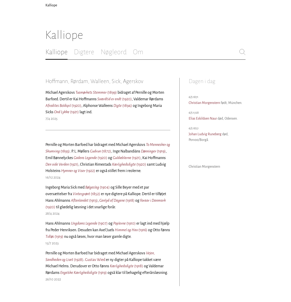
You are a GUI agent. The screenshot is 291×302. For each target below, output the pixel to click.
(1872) (100, 151)
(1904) (97, 187)
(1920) (114, 99)
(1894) (122, 106)
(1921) (66, 112)
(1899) (96, 93)
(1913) (84, 201)
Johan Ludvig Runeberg (205, 134)
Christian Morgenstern (204, 103)
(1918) (117, 201)
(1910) (124, 223)
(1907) (89, 223)
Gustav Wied (95, 260)
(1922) (78, 171)
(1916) (131, 230)
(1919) (153, 151)
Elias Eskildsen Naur (203, 118)
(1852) (86, 194)
